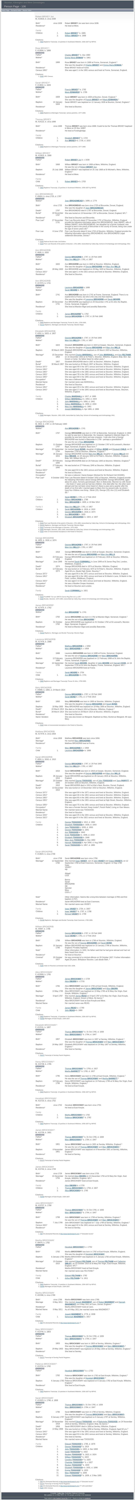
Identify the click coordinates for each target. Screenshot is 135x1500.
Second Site (64, 1498)
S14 (41, 597)
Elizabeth (72, 138)
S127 (42, 1055)
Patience (74, 1118)
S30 (41, 415)
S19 (41, 76)
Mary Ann (72, 259)
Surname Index (16, 10)
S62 (41, 42)
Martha (72, 1071)
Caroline (73, 1460)
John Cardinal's (57, 1498)
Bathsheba (107, 1422)
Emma (72, 1470)
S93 (41, 322)
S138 (42, 920)
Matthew (73, 646)
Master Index (27, 10)
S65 (41, 113)
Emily (72, 835)
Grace (115, 861)
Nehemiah (74, 1317)
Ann (70, 141)
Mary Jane (74, 840)
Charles (72, 55)
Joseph (73, 409)
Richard (71, 914)
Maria (72, 92)
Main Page (5, 10)
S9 (41, 1234)
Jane (123, 781)
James (73, 314)
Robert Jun (73, 160)
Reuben (73, 1454)
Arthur (72, 1278)
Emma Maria (74, 58)
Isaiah (72, 1452)
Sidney (73, 404)
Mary (70, 456)
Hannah (119, 663)
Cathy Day (60, 1493)
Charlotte (74, 1462)
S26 (41, 966)
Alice (70, 981)
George (73, 257)
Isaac (81, 861)
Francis (71, 90)
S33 (41, 599)
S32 (41, 531)
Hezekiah (74, 1247)
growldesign (87, 1498)
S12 (41, 527)
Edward (83, 1261)
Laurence (74, 287)
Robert (71, 33)
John (106, 355)
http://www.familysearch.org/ (69, 1234)
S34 (41, 241)
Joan (74, 201)
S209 (42, 1018)
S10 (41, 244)
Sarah (71, 290)
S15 (41, 1488)
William (71, 36)
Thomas (74, 1032)
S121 (42, 325)
